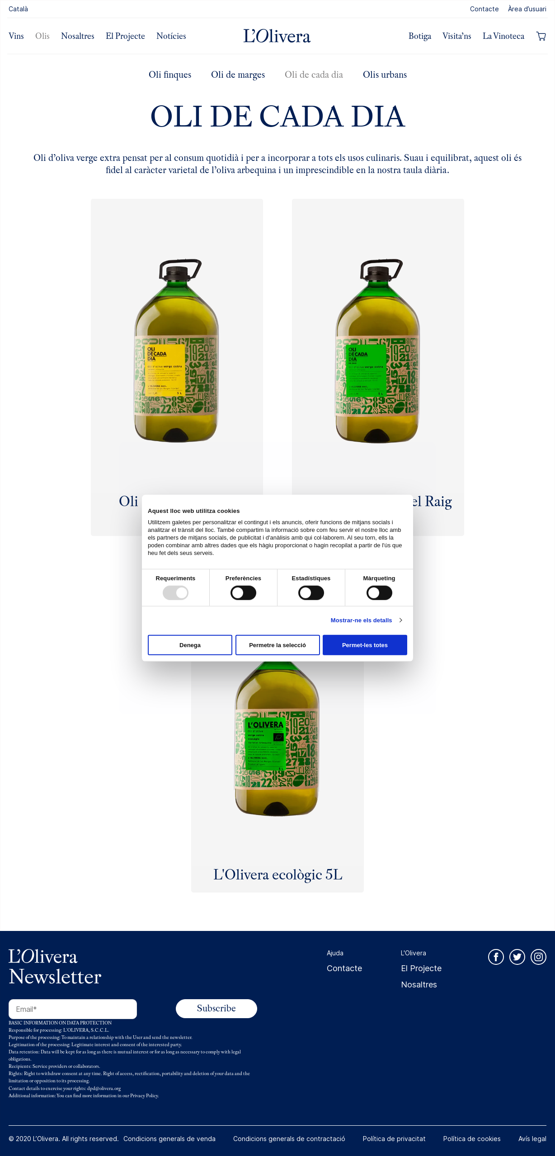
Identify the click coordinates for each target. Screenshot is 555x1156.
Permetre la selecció (277, 644)
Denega (190, 644)
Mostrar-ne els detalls (361, 620)
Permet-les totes (365, 644)
